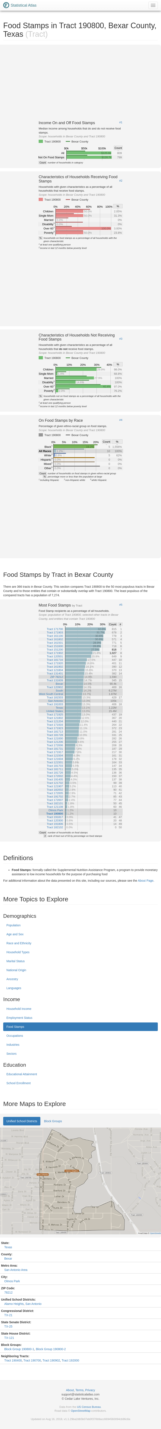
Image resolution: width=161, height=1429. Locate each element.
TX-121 (9, 1337)
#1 (120, 122)
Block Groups (53, 1121)
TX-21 (8, 1315)
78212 (8, 1292)
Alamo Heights (14, 1304)
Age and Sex (14, 934)
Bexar (8, 1258)
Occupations (14, 1035)
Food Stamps (15, 1026)
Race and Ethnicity (18, 943)
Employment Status (19, 1017)
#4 (120, 420)
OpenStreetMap (81, 1410)
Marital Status (15, 961)
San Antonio (33, 1304)
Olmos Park (12, 1281)
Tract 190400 (13, 1360)
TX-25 (8, 1326)
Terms (79, 1390)
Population (13, 925)
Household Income (18, 1008)
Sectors (11, 1053)
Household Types (17, 952)
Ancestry (12, 979)
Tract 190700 (32, 1360)
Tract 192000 (70, 1360)
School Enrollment (18, 1083)
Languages (13, 988)
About (70, 1390)
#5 (120, 604)
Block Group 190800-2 (51, 1349)
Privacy (90, 1390)
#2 (120, 180)
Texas (8, 1247)
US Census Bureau (89, 1406)
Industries (12, 1044)
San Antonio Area (15, 1270)
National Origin (16, 970)
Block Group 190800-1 (19, 1349)
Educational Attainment (21, 1074)
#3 (120, 338)
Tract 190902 (51, 1360)
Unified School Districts (21, 1121)
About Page (145, 880)
